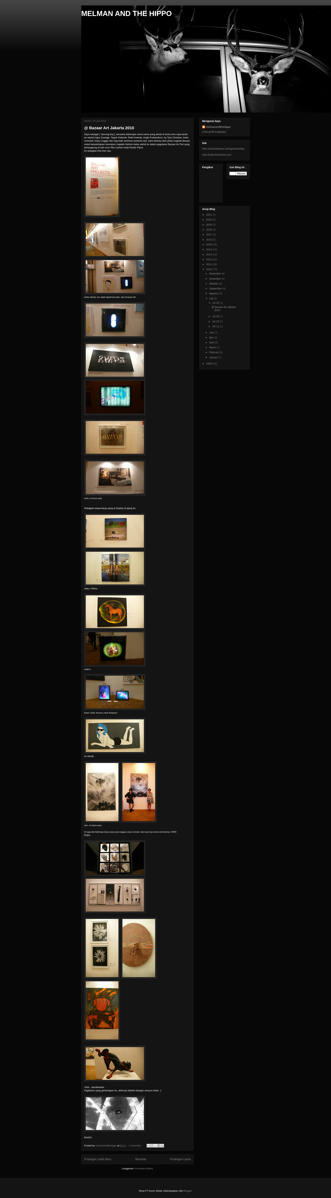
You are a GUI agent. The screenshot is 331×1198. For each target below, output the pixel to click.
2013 (209, 254)
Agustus (214, 293)
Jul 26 (216, 316)
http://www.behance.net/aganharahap (223, 148)
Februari (214, 352)
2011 (209, 264)
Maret (212, 347)
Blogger (188, 1190)
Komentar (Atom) (144, 1168)
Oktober (214, 283)
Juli (211, 298)
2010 (209, 269)
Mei (211, 337)
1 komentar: (135, 1145)
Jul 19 (216, 321)
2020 (209, 219)
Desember (215, 273)
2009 (209, 363)
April (212, 342)
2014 (209, 249)
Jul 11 (216, 326)
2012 (209, 259)
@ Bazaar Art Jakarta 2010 (109, 128)
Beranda (140, 1159)
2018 (209, 229)
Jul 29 (216, 302)
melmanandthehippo (218, 126)
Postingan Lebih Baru (97, 1159)
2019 (209, 224)
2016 (209, 239)
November (215, 278)
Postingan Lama (180, 1159)
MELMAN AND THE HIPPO (126, 13)
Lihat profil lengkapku (214, 131)
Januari (213, 357)
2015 (209, 244)
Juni (212, 332)
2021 (209, 214)
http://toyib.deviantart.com (216, 154)
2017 (209, 234)
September (215, 288)
